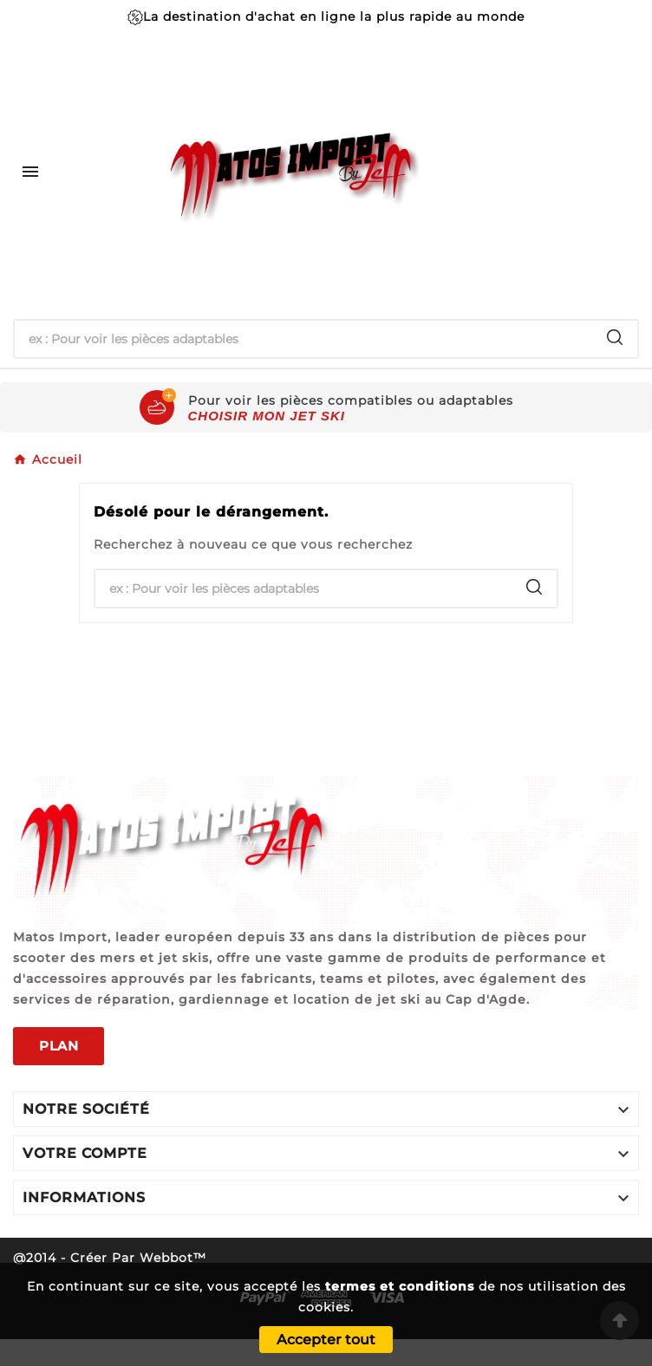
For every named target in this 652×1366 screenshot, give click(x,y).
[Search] (614, 337)
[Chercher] (303, 339)
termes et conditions (399, 1286)
